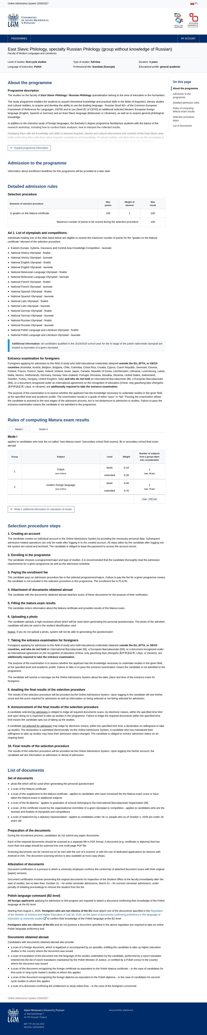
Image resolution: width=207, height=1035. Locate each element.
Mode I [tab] (19, 429)
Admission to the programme (182, 96)
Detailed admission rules (186, 102)
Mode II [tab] (43, 429)
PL (194, 3)
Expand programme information (29, 148)
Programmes (19, 38)
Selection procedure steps (183, 119)
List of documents (182, 125)
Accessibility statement (121, 1010)
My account (188, 38)
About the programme (185, 88)
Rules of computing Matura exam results (184, 110)
